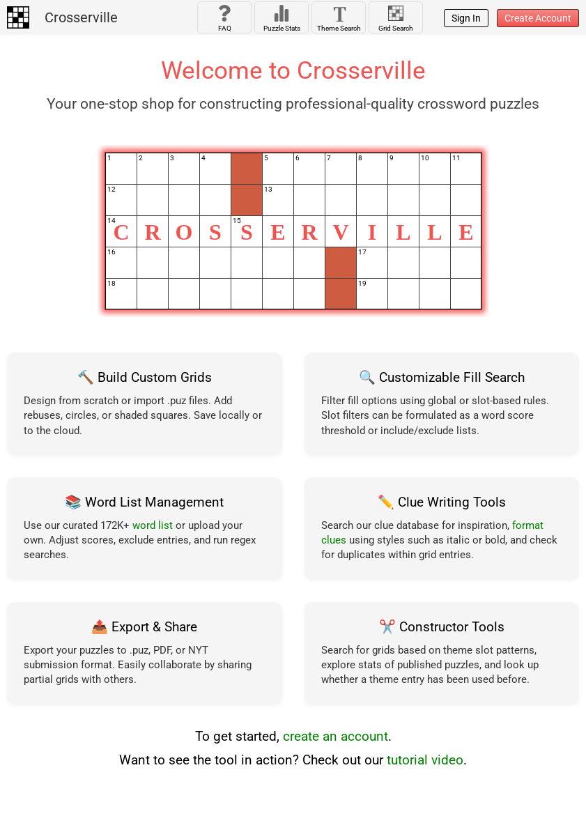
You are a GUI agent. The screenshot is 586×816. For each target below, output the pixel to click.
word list (152, 525)
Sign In (466, 18)
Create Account (537, 18)
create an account (335, 736)
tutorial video (425, 760)
